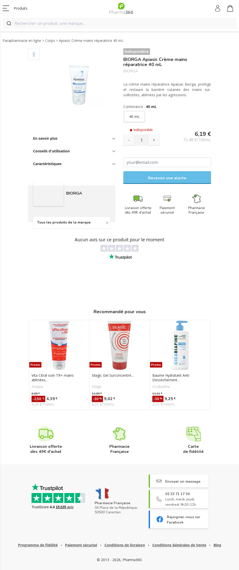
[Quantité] (141, 140)
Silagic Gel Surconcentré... (112, 375)
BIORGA (130, 71)
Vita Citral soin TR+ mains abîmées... (53, 377)
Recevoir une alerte (167, 178)
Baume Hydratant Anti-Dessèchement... (171, 377)
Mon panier (230, 9)
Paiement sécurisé (81, 545)
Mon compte (218, 8)
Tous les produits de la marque (64, 222)
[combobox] (119, 23)
